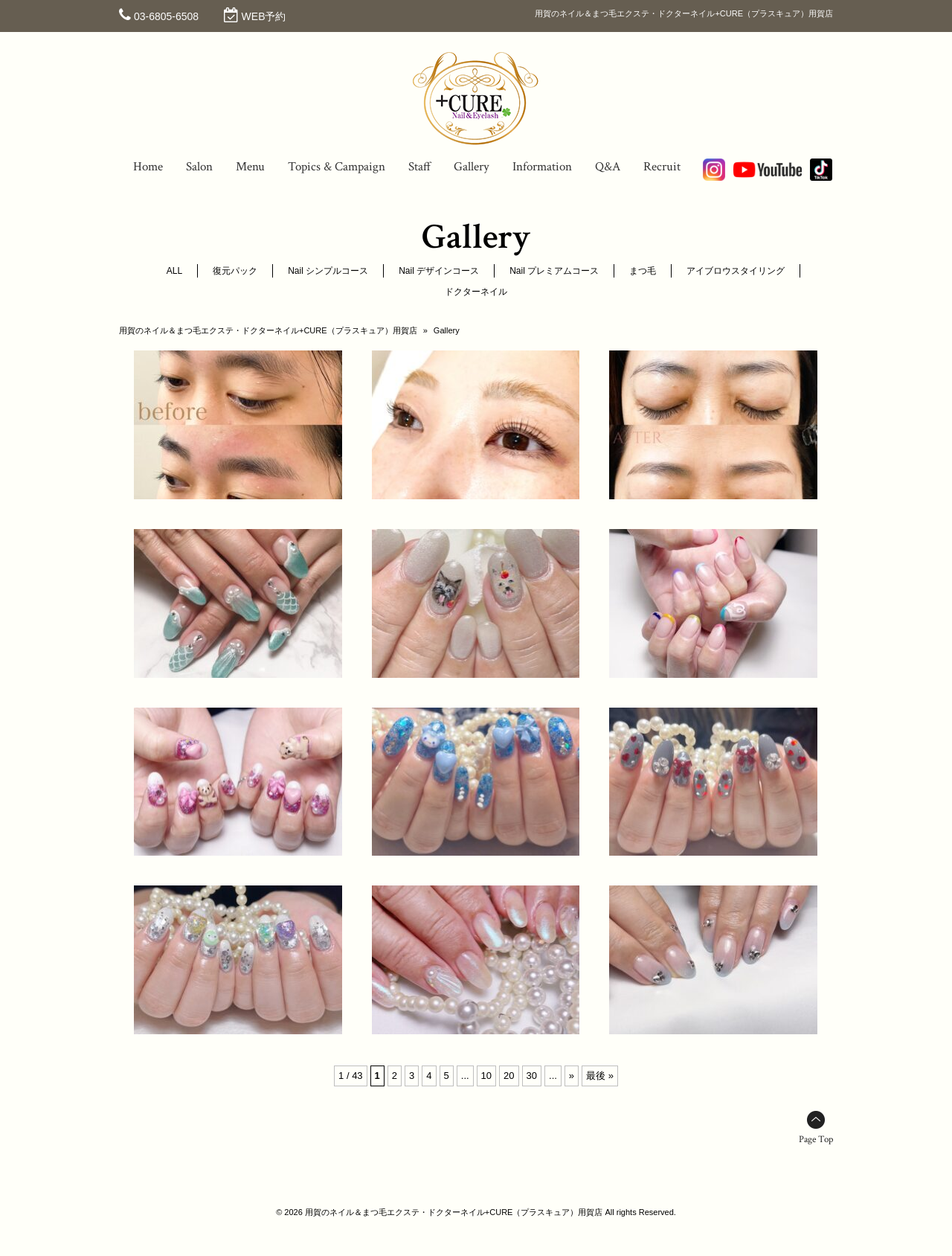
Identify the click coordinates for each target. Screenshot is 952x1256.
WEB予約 (264, 16)
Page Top (816, 1139)
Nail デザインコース (439, 271)
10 (486, 1075)
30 (532, 1075)
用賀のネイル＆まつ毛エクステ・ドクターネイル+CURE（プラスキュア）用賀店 (268, 330)
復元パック (235, 271)
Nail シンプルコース (328, 271)
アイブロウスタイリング (735, 271)
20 (509, 1075)
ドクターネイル (476, 291)
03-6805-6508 (166, 16)
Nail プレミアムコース (554, 271)
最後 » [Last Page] (600, 1075)
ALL (174, 271)
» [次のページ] (571, 1075)
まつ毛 (642, 271)
